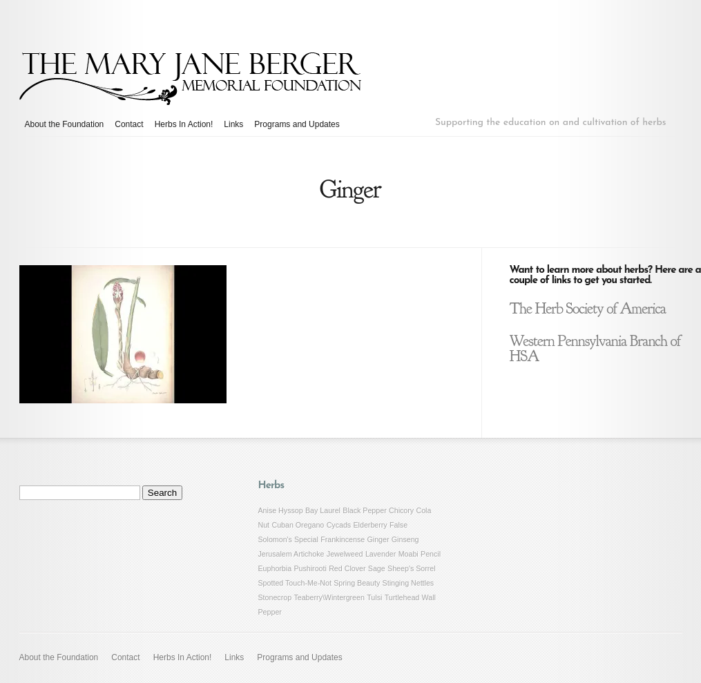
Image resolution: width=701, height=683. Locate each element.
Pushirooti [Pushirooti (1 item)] (310, 568)
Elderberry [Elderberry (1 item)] (370, 525)
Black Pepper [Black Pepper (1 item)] (364, 510)
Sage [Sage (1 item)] (376, 568)
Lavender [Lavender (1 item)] (380, 554)
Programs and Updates (296, 124)
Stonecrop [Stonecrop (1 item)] (275, 597)
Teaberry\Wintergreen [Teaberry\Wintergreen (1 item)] (329, 597)
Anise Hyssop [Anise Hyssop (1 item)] (280, 510)
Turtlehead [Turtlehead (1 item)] (402, 597)
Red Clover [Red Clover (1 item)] (347, 568)
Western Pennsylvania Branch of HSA (595, 348)
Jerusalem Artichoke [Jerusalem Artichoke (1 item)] (291, 554)
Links (233, 124)
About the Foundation (64, 124)
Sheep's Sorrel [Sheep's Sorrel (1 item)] (411, 568)
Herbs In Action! (184, 124)
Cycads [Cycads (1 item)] (339, 525)
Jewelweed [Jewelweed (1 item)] (345, 554)
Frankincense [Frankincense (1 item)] (342, 539)
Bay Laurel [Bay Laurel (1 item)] (322, 510)
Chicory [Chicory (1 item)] (401, 510)
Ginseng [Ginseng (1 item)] (405, 539)
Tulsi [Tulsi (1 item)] (374, 597)
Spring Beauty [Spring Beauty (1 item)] (357, 583)
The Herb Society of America (588, 308)
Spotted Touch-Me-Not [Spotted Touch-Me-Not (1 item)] (295, 583)
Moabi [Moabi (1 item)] (408, 554)
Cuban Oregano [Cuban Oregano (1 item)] (297, 525)
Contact (129, 124)
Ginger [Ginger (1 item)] (378, 539)
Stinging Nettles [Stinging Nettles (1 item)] (408, 583)
